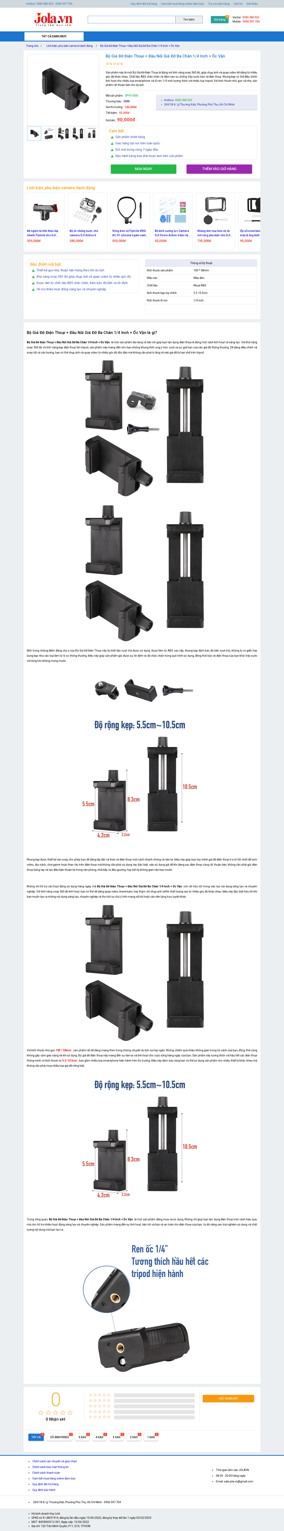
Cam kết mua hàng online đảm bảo (182, 3)
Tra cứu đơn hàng (219, 3)
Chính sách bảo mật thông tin (50, 1467)
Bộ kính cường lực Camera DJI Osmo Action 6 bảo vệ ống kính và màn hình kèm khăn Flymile (172, 233)
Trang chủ (34, 46)
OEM (126, 101)
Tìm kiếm (189, 19)
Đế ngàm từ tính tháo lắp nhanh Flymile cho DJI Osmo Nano (42, 233)
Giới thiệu (252, 3)
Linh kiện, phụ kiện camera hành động (70, 45)
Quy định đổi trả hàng (144, 3)
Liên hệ (238, 3)
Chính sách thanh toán (46, 1472)
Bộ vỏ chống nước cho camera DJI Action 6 (84, 233)
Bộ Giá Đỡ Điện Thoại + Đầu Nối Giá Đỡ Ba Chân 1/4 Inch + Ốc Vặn (140, 45)
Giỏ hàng (219, 19)
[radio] (40, 1412)
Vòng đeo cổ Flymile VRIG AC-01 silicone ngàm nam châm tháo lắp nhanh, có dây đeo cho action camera (130, 233)
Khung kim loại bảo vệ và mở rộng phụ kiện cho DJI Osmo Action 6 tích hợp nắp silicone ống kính (215, 233)
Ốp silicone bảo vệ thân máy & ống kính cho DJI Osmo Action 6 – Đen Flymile (255, 233)
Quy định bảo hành (43, 1490)
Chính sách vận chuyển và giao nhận (54, 1461)
